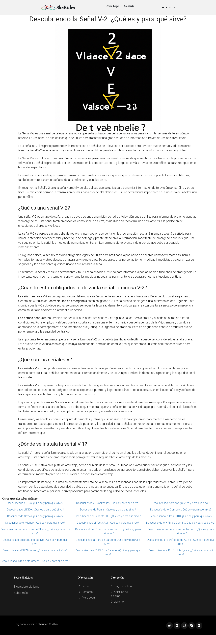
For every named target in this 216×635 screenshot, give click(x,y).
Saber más (21, 593)
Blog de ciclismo (122, 586)
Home (83, 586)
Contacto (129, 6)
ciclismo (117, 601)
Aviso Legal (112, 6)
